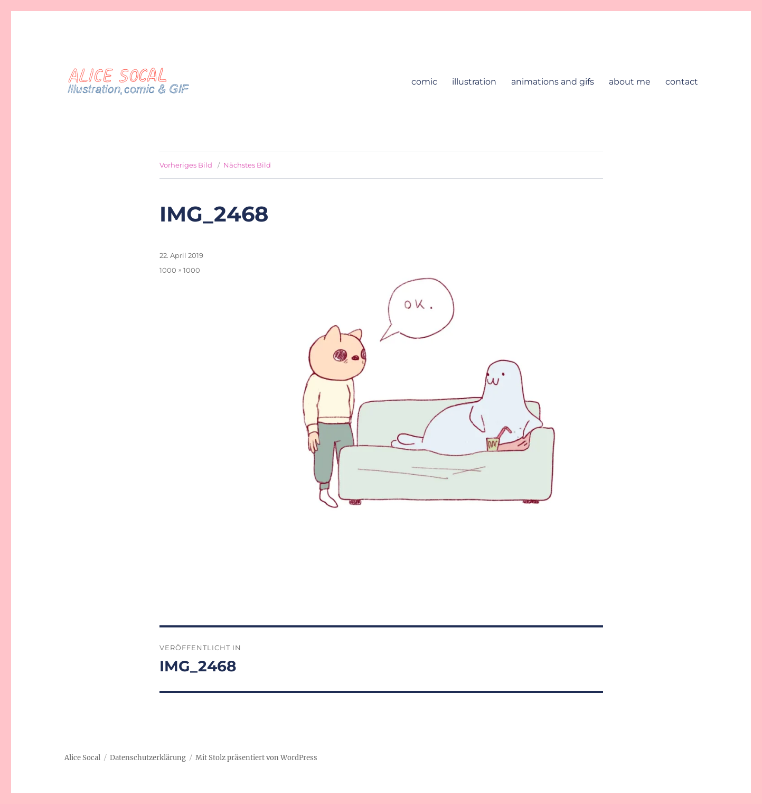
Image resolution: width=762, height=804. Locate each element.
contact (681, 82)
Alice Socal (82, 757)
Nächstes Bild (247, 165)
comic (424, 82)
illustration (474, 82)
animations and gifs (552, 82)
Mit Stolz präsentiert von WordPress (256, 757)
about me (630, 82)
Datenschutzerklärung (148, 757)
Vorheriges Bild (185, 165)
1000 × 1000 (179, 270)
